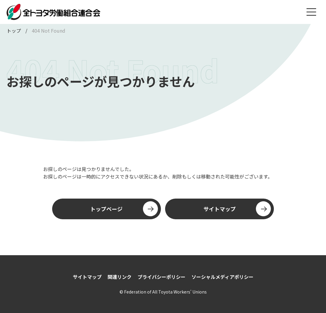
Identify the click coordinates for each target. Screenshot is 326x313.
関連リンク (120, 276)
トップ (14, 30)
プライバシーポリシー (161, 276)
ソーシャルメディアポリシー (222, 276)
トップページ (124, 208)
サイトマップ (237, 208)
